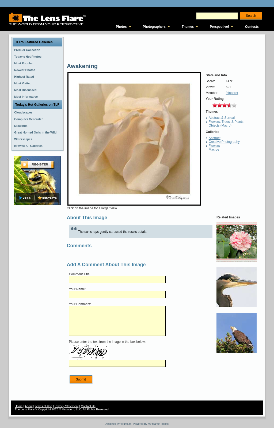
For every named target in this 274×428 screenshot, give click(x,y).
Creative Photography (224, 142)
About (29, 406)
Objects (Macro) (220, 125)
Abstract (214, 138)
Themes (188, 27)
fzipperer (232, 93)
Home (18, 406)
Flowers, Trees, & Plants (226, 122)
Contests (252, 27)
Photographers (154, 27)
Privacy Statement (66, 406)
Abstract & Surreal (222, 118)
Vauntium (126, 423)
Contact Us (88, 406)
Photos (121, 27)
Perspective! (219, 27)
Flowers (214, 146)
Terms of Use (43, 406)
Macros (214, 149)
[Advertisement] (37, 290)
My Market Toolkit (158, 423)
